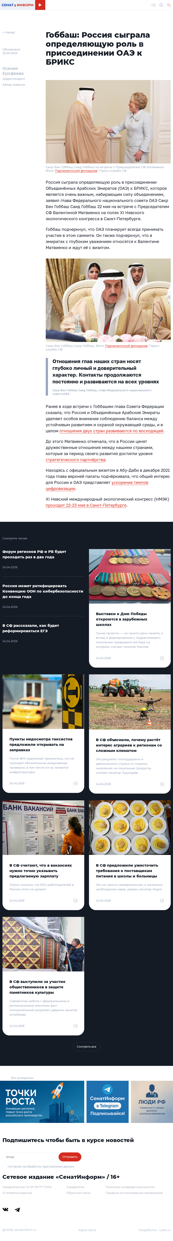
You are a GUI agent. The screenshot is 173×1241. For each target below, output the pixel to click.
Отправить (69, 1157)
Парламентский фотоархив (76, 170)
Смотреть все (86, 1046)
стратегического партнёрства (75, 459)
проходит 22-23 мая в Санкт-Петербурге (86, 505)
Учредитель (75, 1187)
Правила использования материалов (134, 1193)
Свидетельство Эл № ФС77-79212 (27, 1187)
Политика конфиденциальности (130, 1187)
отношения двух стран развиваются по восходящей (111, 430)
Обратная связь (78, 1193)
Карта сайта (87, 1230)
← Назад (8, 32)
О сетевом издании (17, 1193)
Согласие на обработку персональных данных (41, 1166)
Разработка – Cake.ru (155, 1230)
